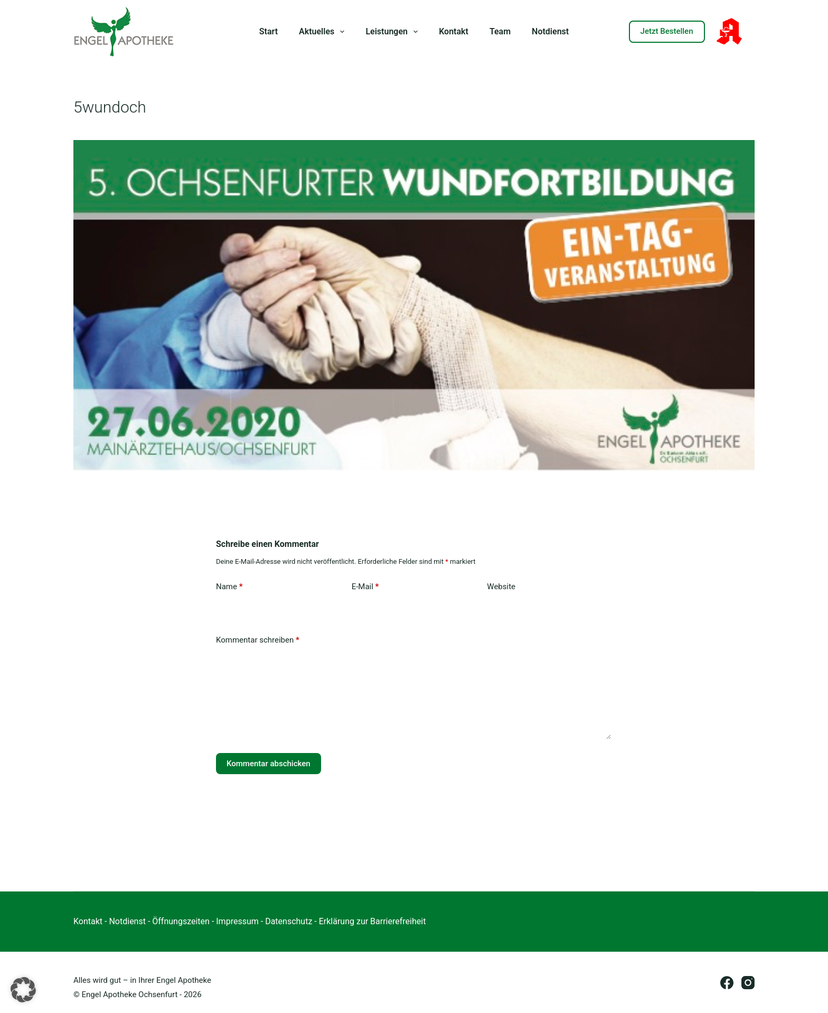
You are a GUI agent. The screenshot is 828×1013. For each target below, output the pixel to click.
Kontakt (453, 31)
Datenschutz (288, 921)
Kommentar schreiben (257, 640)
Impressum (237, 921)
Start (268, 31)
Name (229, 586)
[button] (23, 989)
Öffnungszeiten (181, 921)
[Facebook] (726, 982)
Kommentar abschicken (268, 763)
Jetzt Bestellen (667, 31)
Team (500, 31)
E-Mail (365, 586)
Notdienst (550, 31)
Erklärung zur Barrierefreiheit (372, 921)
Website (501, 586)
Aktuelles (324, 31)
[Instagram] (748, 982)
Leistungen (393, 31)
